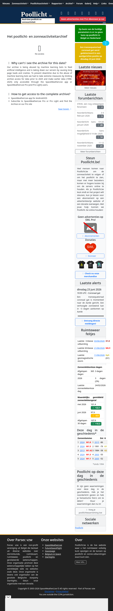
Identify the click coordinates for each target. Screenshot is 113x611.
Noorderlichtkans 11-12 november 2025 (90, 144)
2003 (97, 454)
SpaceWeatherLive (53, 545)
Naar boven (65, 109)
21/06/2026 (99, 348)
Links (103, 3)
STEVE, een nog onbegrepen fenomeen (90, 106)
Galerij (88, 3)
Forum (79, 3)
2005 (97, 458)
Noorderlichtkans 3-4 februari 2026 (90, 114)
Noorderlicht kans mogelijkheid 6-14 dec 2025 (90, 134)
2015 (97, 442)
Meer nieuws (90, 87)
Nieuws (6, 3)
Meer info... (80, 562)
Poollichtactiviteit (39, 3)
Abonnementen (90, 236)
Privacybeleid (62, 591)
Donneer (90, 256)
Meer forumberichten (90, 151)
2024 (82, 442)
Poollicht (79, 527)
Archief (69, 3)
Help (95, 3)
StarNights (50, 557)
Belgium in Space (53, 554)
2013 (82, 450)
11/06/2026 (99, 355)
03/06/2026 (99, 341)
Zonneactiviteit (19, 3)
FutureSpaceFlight (53, 548)
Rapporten (57, 3)
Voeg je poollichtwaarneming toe (90, 511)
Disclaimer (49, 591)
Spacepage (50, 551)
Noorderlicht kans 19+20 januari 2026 (90, 123)
